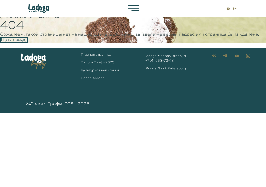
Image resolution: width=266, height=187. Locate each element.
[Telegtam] (223, 8)
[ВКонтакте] (219, 8)
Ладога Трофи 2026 (97, 62)
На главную (14, 40)
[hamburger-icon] (134, 8)
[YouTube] (228, 8)
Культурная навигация (100, 70)
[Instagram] (235, 8)
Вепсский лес (93, 78)
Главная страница (96, 54)
